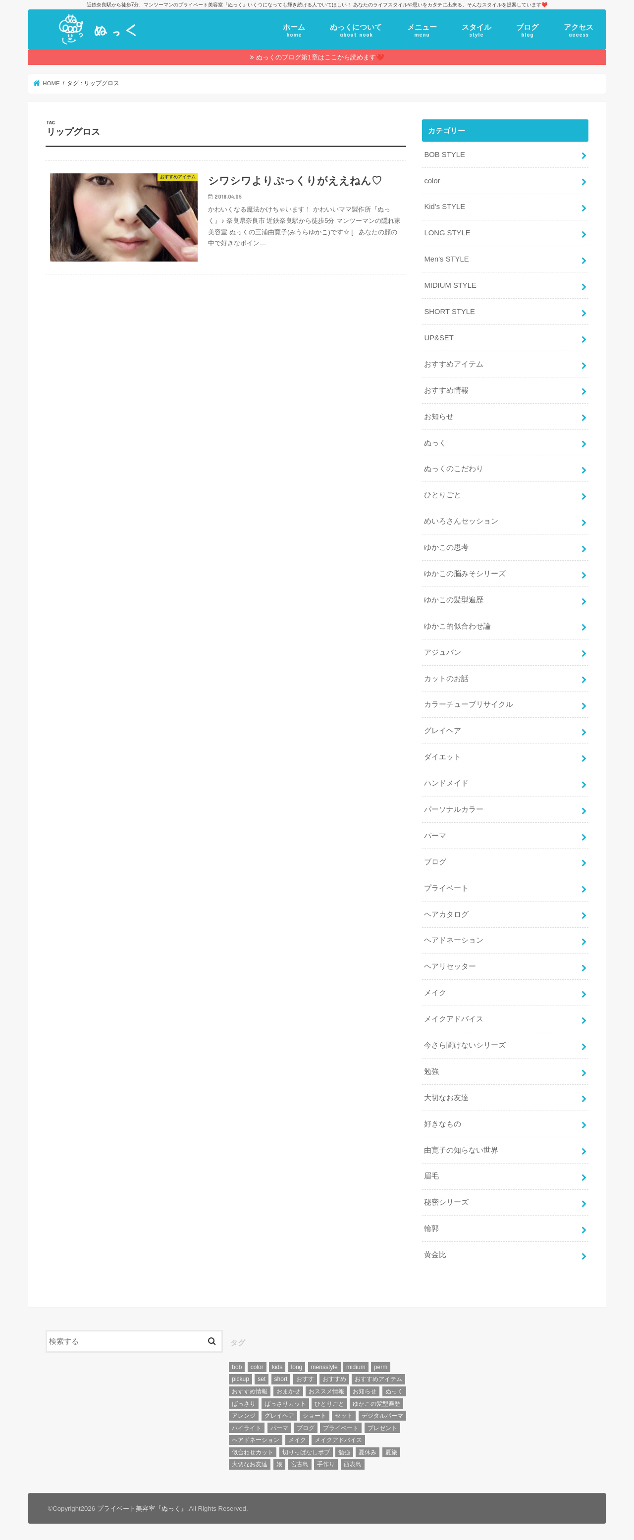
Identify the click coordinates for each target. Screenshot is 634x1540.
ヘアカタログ (446, 914)
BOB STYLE (444, 155)
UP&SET (438, 338)
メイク (435, 993)
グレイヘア (442, 731)
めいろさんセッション (461, 521)
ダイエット (442, 757)
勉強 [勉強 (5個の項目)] (344, 1452)
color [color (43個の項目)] (257, 1367)
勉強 (431, 1071)
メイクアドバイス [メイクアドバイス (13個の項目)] (338, 1439)
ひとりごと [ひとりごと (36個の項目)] (329, 1403)
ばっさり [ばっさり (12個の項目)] (244, 1403)
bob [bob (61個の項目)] (237, 1367)
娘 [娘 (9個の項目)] (279, 1464)
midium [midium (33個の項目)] (356, 1367)
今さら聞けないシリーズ (465, 1045)
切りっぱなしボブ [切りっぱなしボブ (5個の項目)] (306, 1452)
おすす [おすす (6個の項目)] (305, 1379)
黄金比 (435, 1255)
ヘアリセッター (450, 966)
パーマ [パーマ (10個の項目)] (279, 1428)
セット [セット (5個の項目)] (344, 1415)
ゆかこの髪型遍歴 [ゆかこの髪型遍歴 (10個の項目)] (376, 1403)
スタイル (476, 30)
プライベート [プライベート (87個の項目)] (341, 1428)
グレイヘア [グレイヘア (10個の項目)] (279, 1415)
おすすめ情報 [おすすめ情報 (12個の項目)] (249, 1391)
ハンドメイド (446, 783)
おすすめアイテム (453, 364)
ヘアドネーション (453, 940)
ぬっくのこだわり (453, 469)
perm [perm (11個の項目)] (380, 1367)
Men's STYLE (446, 259)
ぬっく (435, 443)
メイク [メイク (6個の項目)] (297, 1439)
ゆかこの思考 (446, 547)
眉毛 (431, 1176)
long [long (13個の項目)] (297, 1367)
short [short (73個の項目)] (281, 1379)
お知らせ (439, 417)
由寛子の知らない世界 (461, 1150)
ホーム (294, 30)
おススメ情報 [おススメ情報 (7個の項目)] (326, 1391)
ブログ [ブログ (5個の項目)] (306, 1428)
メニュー (422, 30)
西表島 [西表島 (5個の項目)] (353, 1464)
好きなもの (442, 1124)
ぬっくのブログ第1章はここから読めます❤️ (319, 57)
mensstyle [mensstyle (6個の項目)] (324, 1367)
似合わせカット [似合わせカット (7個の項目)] (252, 1452)
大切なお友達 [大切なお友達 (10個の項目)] (249, 1464)
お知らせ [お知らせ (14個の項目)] (364, 1391)
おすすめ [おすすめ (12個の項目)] (334, 1379)
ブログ (527, 30)
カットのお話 (446, 679)
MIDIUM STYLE (450, 285)
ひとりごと (442, 495)
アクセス (578, 30)
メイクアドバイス (453, 1019)
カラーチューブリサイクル (468, 704)
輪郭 (431, 1228)
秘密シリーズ (446, 1202)
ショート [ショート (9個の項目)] (314, 1415)
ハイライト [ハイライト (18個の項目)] (247, 1428)
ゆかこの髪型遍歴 (453, 600)
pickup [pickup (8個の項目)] (240, 1379)
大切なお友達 (446, 1098)
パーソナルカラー (453, 809)
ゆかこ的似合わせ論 (457, 626)
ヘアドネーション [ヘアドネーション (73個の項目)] (255, 1439)
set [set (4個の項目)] (261, 1379)
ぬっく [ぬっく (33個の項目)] (394, 1391)
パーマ (435, 836)
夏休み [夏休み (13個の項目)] (367, 1452)
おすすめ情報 (446, 390)
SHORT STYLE (449, 312)
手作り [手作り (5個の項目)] (326, 1464)
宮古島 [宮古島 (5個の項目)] (300, 1464)
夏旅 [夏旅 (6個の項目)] (391, 1452)
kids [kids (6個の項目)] (277, 1367)
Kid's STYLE (444, 207)
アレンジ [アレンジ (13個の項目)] (244, 1415)
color (432, 181)
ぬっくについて (356, 30)
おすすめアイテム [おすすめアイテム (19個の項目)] (378, 1379)
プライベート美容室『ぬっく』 (142, 1508)
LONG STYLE (447, 233)
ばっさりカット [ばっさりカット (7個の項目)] (285, 1403)
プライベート (446, 888)
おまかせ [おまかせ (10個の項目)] (288, 1391)
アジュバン (442, 652)
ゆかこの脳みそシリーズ (465, 574)
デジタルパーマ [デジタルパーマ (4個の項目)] (382, 1415)
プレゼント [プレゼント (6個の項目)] (382, 1428)
